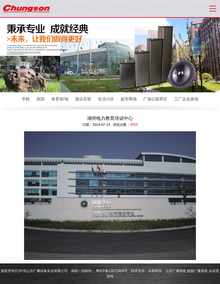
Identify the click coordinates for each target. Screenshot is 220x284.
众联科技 (155, 271)
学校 (26, 99)
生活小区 (106, 99)
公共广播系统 (176, 271)
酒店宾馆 (83, 99)
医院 (41, 99)
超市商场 (129, 99)
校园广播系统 (197, 271)
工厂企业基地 (186, 99)
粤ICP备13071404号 (111, 271)
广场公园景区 (155, 99)
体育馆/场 (59, 99)
